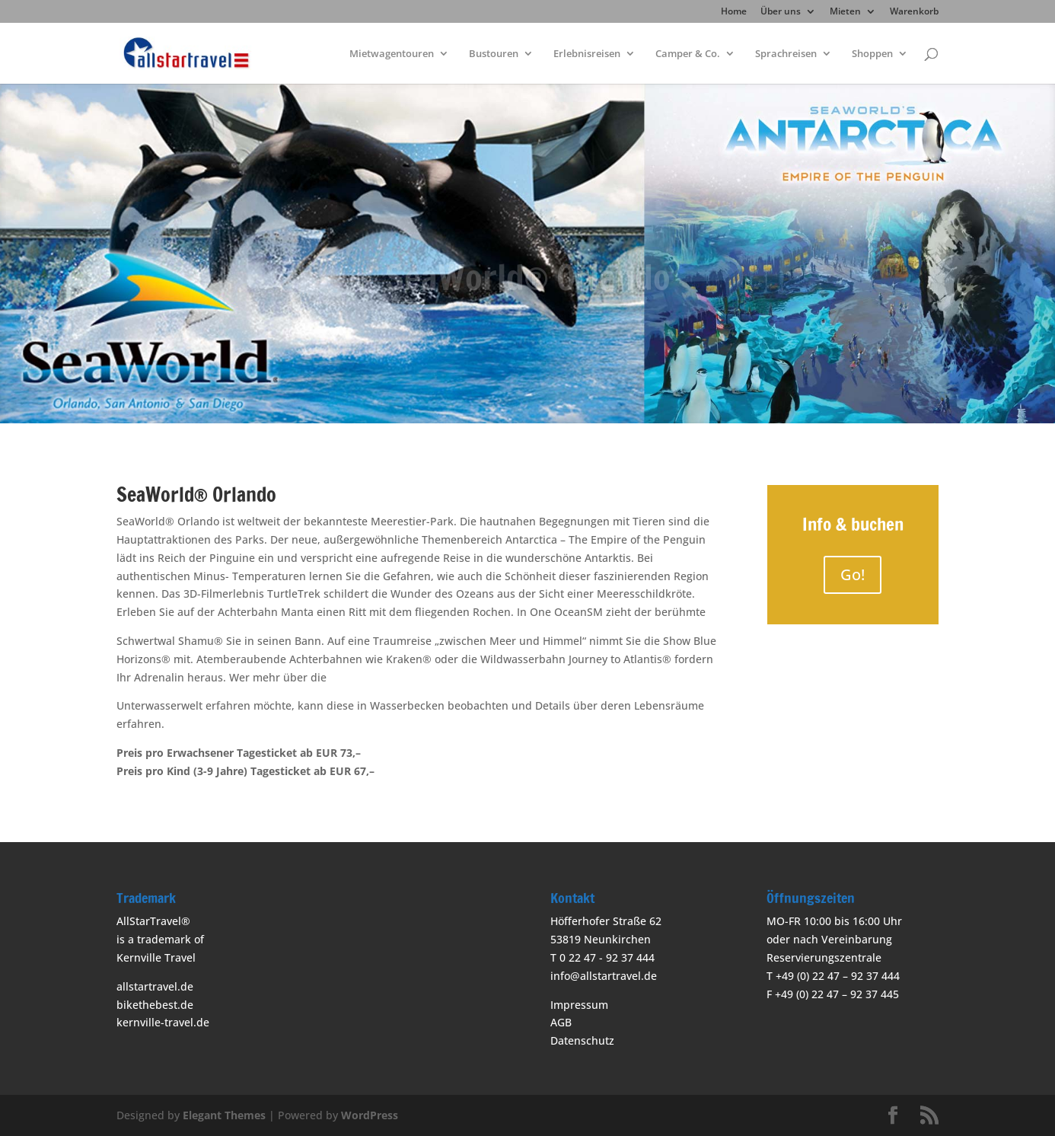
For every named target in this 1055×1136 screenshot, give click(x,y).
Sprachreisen (786, 54)
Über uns (780, 12)
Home (734, 12)
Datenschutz (582, 1040)
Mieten (845, 12)
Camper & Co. (687, 54)
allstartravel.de (154, 986)
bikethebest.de (154, 1004)
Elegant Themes (224, 1115)
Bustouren (493, 54)
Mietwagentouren (391, 54)
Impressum (579, 1004)
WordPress (369, 1115)
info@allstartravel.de (603, 975)
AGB (561, 1022)
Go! (852, 574)
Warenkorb (914, 12)
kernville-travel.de (162, 1022)
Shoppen (872, 54)
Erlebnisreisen (586, 54)
